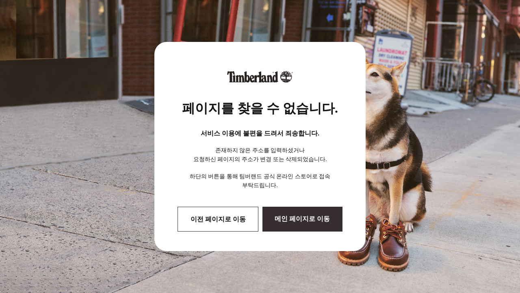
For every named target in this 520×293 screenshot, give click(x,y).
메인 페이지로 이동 (302, 218)
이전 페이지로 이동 (218, 219)
